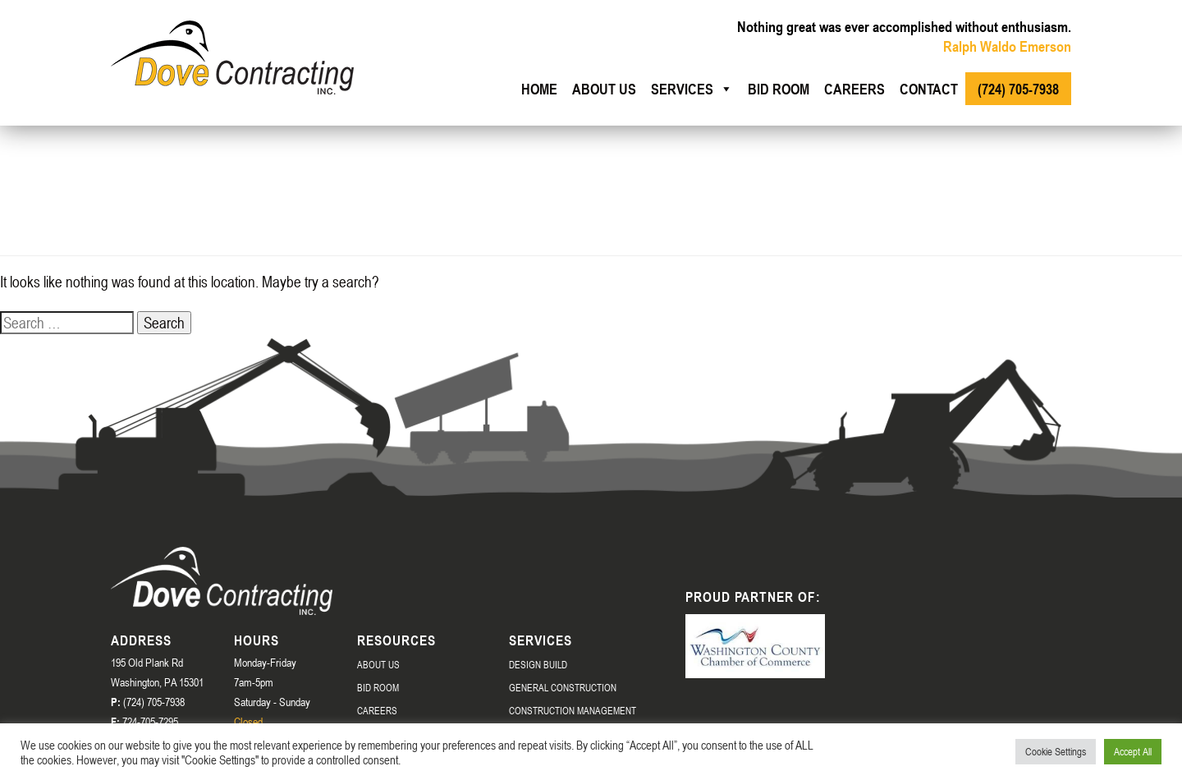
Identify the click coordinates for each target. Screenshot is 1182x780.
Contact (929, 88)
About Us (378, 664)
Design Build (538, 664)
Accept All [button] (1133, 751)
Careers (854, 88)
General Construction (562, 687)
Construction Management (572, 710)
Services (692, 88)
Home (539, 88)
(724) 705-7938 (1018, 89)
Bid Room (778, 88)
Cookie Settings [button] (1055, 751)
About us (604, 88)
